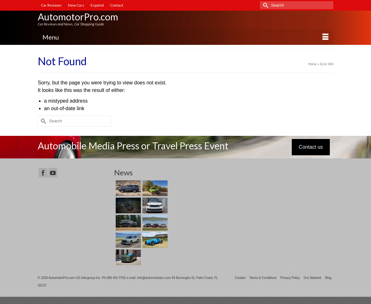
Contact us (311, 147)
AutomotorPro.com (78, 16)
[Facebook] (43, 173)
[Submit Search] (264, 5)
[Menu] (185, 37)
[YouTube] (52, 173)
